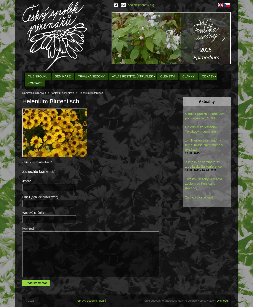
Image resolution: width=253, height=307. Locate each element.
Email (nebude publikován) (40, 197)
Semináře (63, 76)
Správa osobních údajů (91, 300)
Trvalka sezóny (91, 76)
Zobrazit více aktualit (199, 197)
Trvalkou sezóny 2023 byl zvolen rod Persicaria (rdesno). (203, 183)
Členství (167, 76)
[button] (171, 38)
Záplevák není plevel (63, 92)
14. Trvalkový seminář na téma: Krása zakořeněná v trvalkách (204, 145)
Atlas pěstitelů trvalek (132, 76)
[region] (171, 38)
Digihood (222, 300)
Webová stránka (33, 212)
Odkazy (208, 76)
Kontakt (35, 83)
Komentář (28, 228)
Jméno (26, 181)
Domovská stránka (33, 92)
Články (189, 76)
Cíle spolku (38, 76)
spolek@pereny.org (137, 5)
